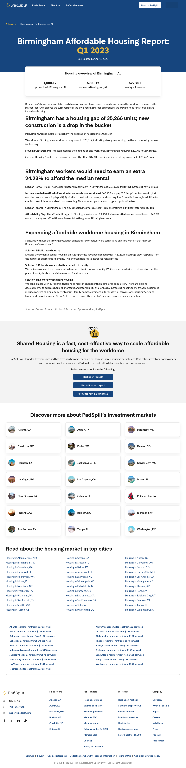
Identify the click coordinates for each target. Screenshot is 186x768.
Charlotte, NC (56, 723)
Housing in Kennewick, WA (20, 576)
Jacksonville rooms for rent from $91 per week (32, 654)
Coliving (88, 740)
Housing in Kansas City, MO (140, 572)
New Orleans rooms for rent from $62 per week (119, 626)
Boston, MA (55, 717)
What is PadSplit (161, 705)
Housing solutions (93, 699)
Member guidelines (93, 711)
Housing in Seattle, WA (18, 604)
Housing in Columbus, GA (19, 567)
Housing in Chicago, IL (77, 562)
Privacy (40, 755)
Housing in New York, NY (19, 586)
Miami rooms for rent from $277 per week (30, 668)
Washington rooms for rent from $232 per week (119, 664)
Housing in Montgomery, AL (140, 581)
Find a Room (38, 5)
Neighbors (158, 723)
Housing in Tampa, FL (136, 604)
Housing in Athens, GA (77, 557)
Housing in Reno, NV (136, 590)
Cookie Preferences (57, 755)
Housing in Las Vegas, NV (78, 576)
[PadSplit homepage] (17, 5)
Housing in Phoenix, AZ (137, 586)
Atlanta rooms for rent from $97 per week (30, 626)
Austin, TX (54, 705)
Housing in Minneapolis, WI (79, 581)
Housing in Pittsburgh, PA (19, 590)
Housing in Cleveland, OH (139, 562)
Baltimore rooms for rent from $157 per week (32, 636)
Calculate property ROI (129, 705)
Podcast (157, 734)
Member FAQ (90, 717)
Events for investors (128, 717)
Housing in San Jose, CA (137, 600)
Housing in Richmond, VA (19, 595)
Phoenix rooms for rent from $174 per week (117, 640)
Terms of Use (124, 755)
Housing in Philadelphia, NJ (79, 586)
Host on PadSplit (149, 5)
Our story (157, 699)
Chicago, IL (54, 729)
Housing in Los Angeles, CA (139, 576)
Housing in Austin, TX (136, 557)
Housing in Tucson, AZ (17, 609)
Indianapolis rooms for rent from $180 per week (33, 650)
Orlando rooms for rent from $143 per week (118, 631)
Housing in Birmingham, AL (20, 562)
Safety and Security (93, 746)
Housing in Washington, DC (79, 609)
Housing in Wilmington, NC (139, 609)
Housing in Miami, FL (17, 581)
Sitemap (30, 755)
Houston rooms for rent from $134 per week (31, 645)
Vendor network (126, 711)
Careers (156, 717)
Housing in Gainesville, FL (19, 572)
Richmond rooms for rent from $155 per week (118, 650)
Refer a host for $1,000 (129, 734)
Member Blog (90, 734)
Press (155, 729)
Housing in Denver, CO (137, 567)
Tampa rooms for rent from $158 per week (117, 659)
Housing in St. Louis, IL (77, 604)
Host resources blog (128, 729)
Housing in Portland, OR (78, 590)
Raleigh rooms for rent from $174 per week (117, 645)
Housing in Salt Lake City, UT (140, 595)
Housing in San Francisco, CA (80, 600)
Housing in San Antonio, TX (20, 600)
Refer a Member (74, 5)
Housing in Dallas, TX (76, 567)
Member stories (92, 723)
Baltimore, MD (56, 711)
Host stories (124, 723)
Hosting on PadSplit (93, 376)
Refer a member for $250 (96, 729)
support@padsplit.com (17, 713)
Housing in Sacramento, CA (80, 595)
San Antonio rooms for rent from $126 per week (120, 654)
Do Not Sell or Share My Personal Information (92, 755)
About (55, 5)
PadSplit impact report (93, 385)
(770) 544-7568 (14, 707)
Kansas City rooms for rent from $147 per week (32, 659)
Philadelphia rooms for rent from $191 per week (119, 636)
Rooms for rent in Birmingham (93, 393)
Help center (158, 740)
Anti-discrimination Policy (147, 755)
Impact (156, 711)
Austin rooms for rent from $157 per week (30, 631)
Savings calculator (93, 705)
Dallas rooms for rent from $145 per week (30, 640)
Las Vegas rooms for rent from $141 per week (31, 664)
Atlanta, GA (55, 699)
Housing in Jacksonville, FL (79, 572)
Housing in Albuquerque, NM (21, 557)
